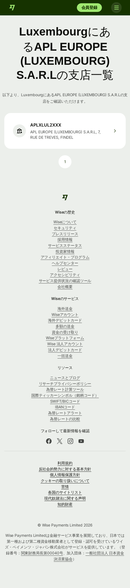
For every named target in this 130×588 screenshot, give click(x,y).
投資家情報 (65, 251)
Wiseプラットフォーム (65, 337)
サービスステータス (65, 245)
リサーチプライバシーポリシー (65, 383)
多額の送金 (65, 326)
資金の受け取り (65, 332)
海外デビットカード (65, 320)
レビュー (65, 269)
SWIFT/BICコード (65, 401)
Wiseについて (65, 221)
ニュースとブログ (65, 377)
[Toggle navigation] (116, 7)
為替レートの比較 (65, 418)
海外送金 (65, 308)
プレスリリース (65, 233)
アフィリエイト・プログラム (65, 257)
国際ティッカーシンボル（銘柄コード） (65, 395)
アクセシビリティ (65, 274)
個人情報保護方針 (65, 474)
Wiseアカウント (65, 314)
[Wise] (12, 7)
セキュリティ (65, 227)
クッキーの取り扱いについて (65, 480)
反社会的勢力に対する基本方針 (65, 469)
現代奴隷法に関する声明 (64, 498)
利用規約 (65, 463)
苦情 (65, 486)
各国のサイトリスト (65, 492)
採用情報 (65, 239)
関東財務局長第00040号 (42, 553)
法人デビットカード (65, 349)
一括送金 (65, 355)
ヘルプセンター (65, 263)
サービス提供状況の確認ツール (65, 280)
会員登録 (89, 7)
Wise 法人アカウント (65, 343)
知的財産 (65, 504)
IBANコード (65, 407)
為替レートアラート (65, 413)
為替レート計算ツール (65, 389)
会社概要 (65, 286)
